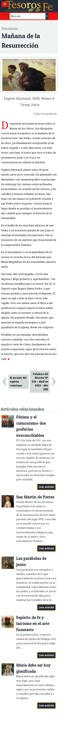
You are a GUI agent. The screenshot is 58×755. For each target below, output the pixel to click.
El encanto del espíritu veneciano (18, 381)
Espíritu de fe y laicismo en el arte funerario (32, 623)
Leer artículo (46, 486)
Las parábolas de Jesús (31, 561)
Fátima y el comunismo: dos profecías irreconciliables (31, 426)
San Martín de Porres (35, 496)
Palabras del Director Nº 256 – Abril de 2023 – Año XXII (40, 381)
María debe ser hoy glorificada (33, 668)
